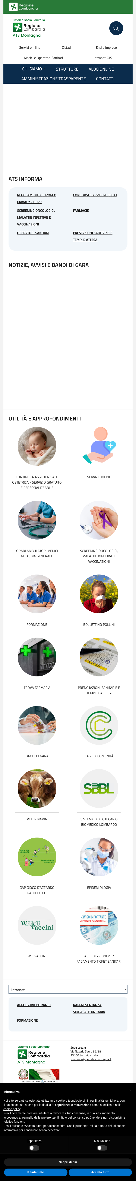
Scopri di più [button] (68, 1162)
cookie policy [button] (11, 1109)
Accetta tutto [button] (100, 1172)
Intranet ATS (103, 57)
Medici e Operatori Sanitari (43, 57)
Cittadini (68, 47)
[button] (130, 1090)
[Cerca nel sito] (116, 28)
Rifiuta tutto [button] (35, 1172)
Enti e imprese (106, 47)
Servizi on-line (29, 47)
